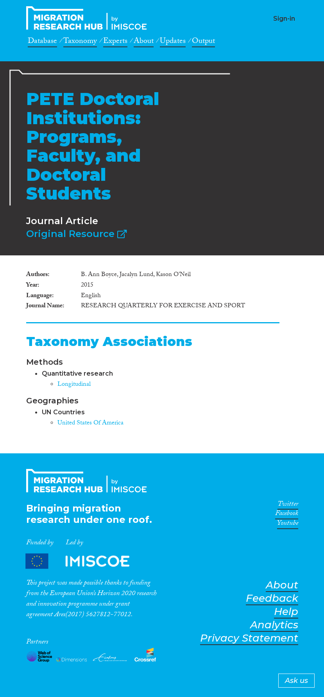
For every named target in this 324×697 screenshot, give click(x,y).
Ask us (296, 680)
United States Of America (90, 423)
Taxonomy (80, 42)
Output (203, 42)
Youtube (287, 524)
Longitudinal (74, 385)
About (144, 42)
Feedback (272, 598)
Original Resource (76, 233)
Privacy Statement (249, 638)
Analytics (274, 625)
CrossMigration (88, 18)
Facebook (286, 514)
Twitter (287, 505)
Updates (173, 42)
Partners (84, 561)
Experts (115, 42)
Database (42, 42)
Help (286, 612)
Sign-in (284, 18)
